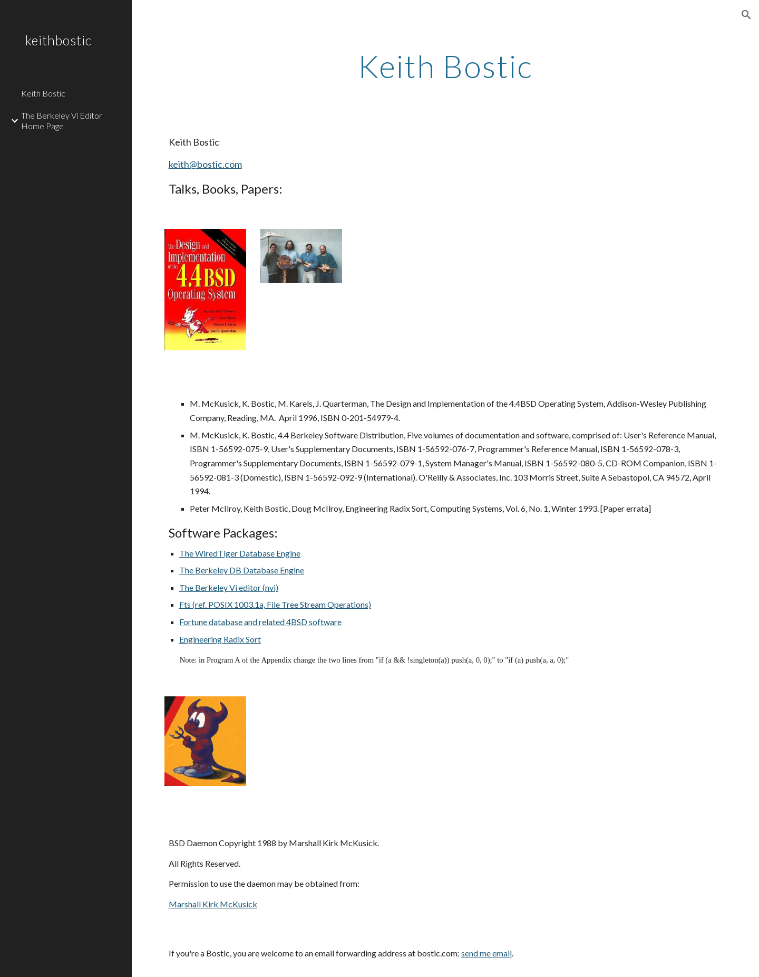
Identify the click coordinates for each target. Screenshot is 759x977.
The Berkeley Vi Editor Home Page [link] (61, 120)
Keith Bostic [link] (43, 93)
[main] (445, 66)
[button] (746, 14)
